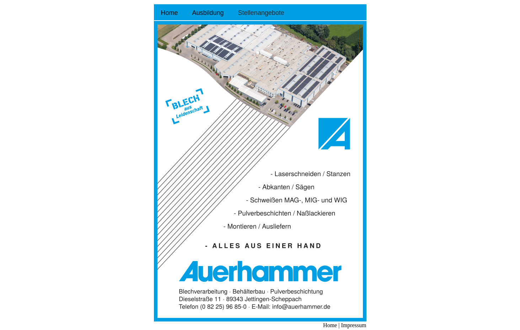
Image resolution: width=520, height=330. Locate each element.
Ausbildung (208, 12)
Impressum (352, 325)
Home (169, 12)
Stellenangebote (261, 12)
